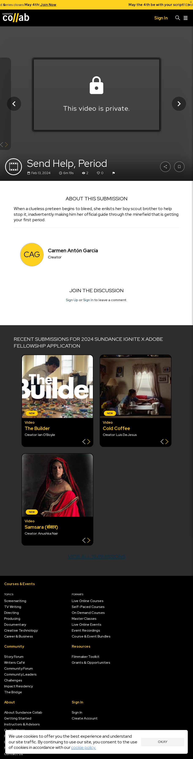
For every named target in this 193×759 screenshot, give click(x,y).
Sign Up (72, 300)
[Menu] (186, 18)
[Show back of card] (4, 145)
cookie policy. (83, 747)
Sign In (88, 300)
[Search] (177, 18)
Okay (162, 742)
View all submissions (96, 556)
